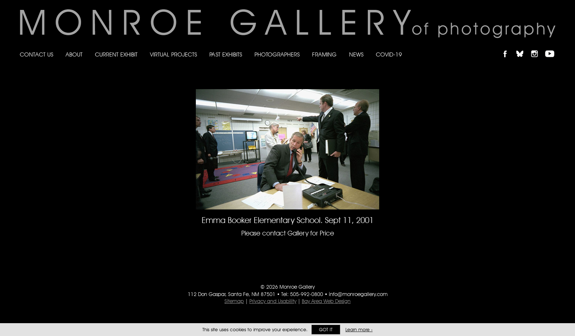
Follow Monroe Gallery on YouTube (552, 47)
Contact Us (36, 54)
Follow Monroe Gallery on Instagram (537, 47)
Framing (324, 54)
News (356, 54)
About (74, 54)
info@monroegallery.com (358, 294)
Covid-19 (389, 54)
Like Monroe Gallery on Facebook (508, 47)
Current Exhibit (116, 54)
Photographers (277, 54)
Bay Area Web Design (326, 301)
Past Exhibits (225, 54)
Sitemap (234, 301)
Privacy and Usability (272, 301)
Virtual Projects (173, 54)
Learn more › (359, 329)
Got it (326, 329)
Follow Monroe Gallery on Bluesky (523, 47)
